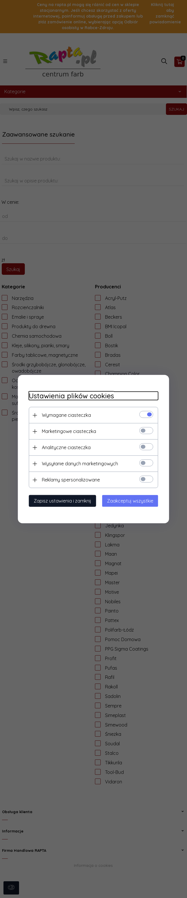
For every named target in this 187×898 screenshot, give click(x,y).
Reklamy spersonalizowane (69, 479)
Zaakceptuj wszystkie (132, 500)
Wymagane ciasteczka (64, 415)
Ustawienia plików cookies (69, 395)
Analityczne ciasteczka (64, 447)
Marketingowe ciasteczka (67, 431)
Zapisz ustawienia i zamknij (60, 500)
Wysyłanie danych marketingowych (78, 463)
